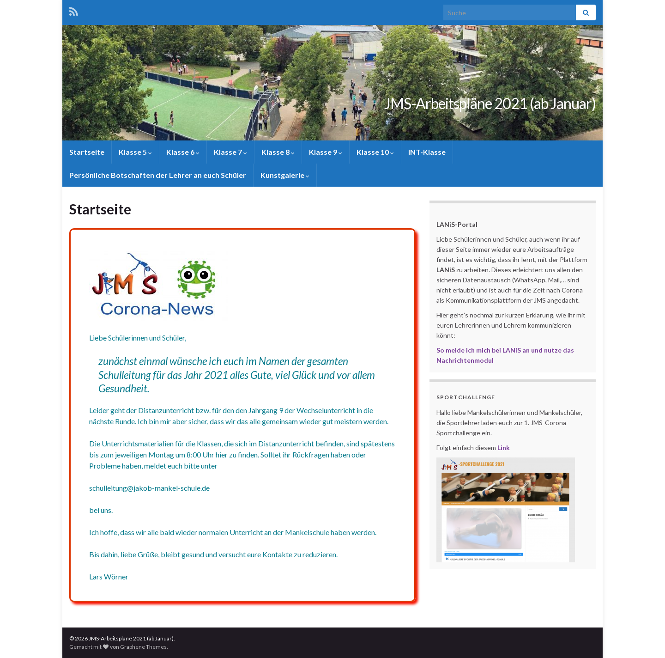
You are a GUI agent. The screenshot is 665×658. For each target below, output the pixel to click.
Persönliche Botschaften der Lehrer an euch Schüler (157, 175)
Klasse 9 (325, 151)
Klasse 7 (230, 151)
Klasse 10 (375, 151)
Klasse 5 (135, 151)
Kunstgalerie (284, 175)
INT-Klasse (427, 151)
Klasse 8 (278, 151)
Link (503, 447)
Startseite (86, 151)
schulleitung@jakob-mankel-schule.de (149, 488)
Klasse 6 (183, 151)
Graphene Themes (143, 646)
